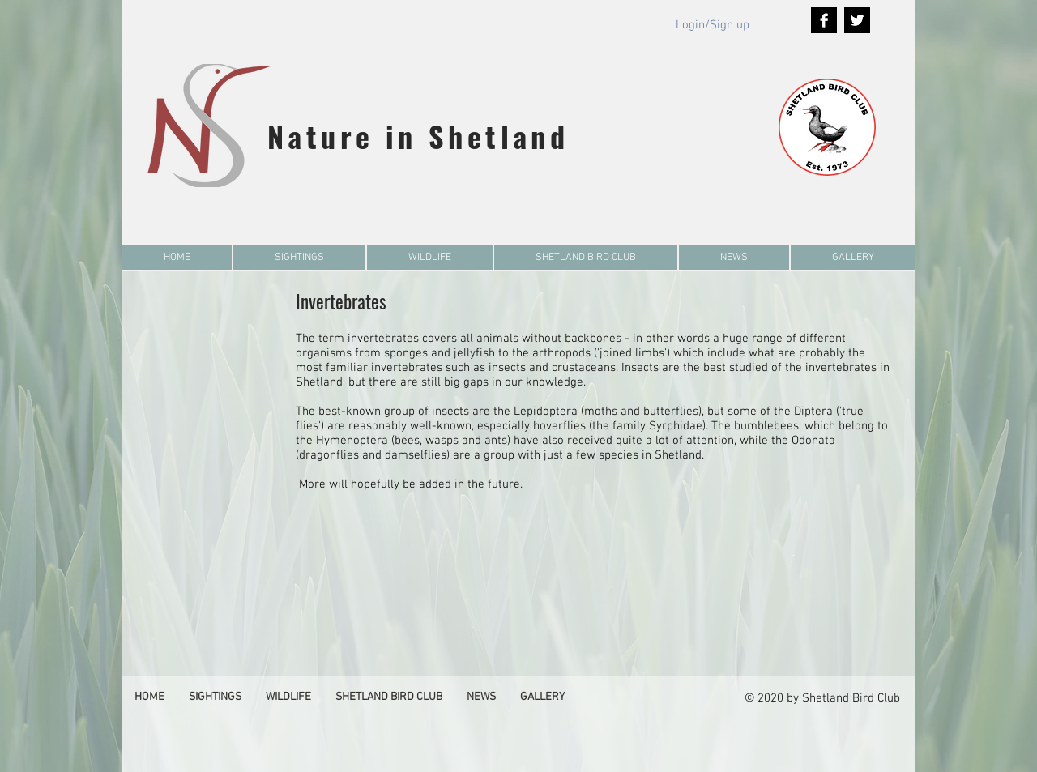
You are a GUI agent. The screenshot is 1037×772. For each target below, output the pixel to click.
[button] (299, 257)
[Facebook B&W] (824, 20)
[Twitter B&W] (857, 20)
